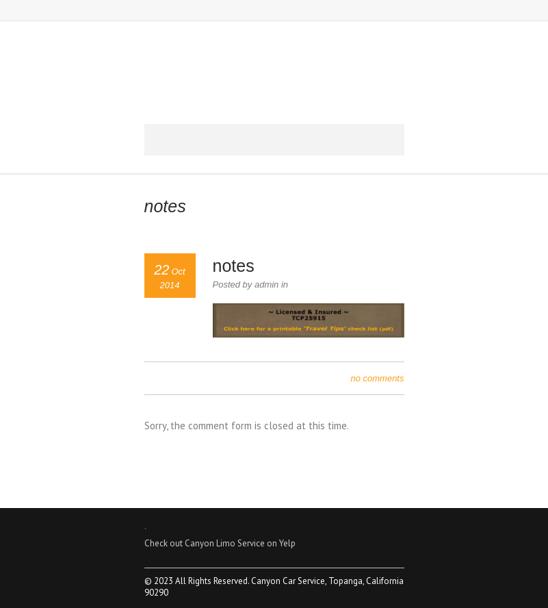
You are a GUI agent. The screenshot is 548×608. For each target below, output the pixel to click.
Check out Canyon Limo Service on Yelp (220, 543)
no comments (377, 378)
